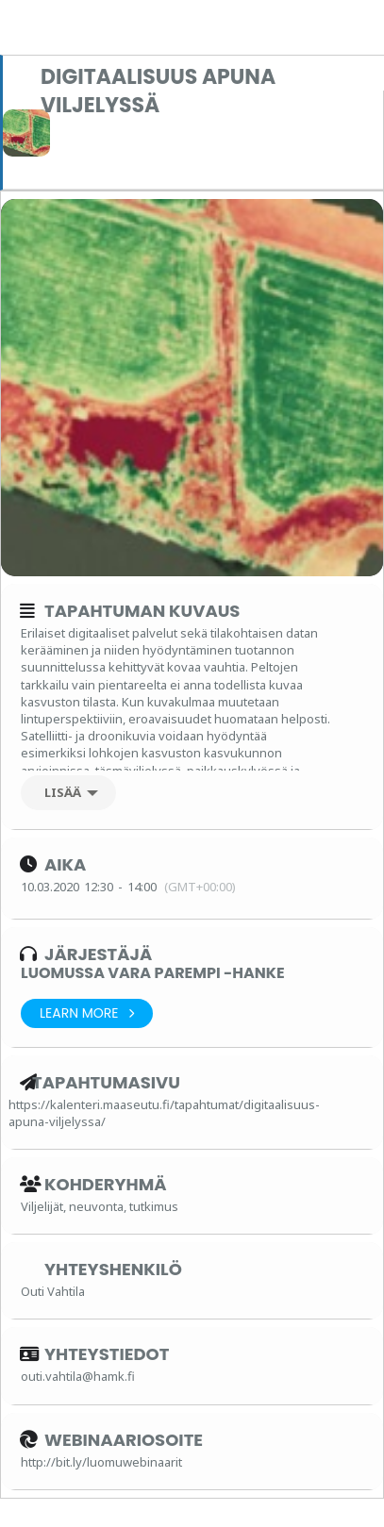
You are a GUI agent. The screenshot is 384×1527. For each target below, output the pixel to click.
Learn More (87, 1013)
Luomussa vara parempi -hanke (153, 973)
